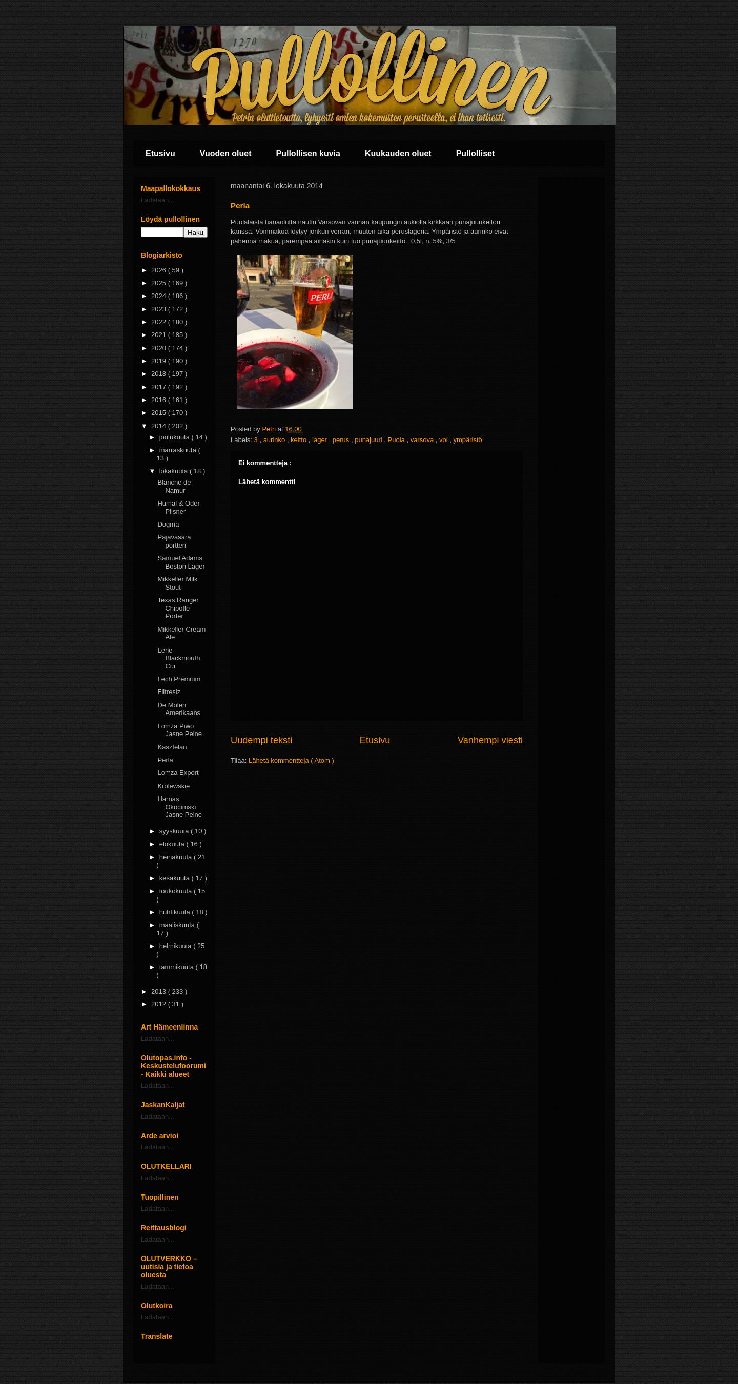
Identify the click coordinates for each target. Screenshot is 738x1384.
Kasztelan (172, 747)
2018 (159, 374)
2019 (159, 361)
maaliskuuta (178, 925)
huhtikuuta (175, 912)
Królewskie (173, 786)
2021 (159, 335)
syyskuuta (175, 831)
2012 (159, 1004)
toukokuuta (176, 891)
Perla (165, 760)
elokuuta (173, 844)
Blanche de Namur (174, 486)
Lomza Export (177, 773)
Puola (397, 440)
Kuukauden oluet (398, 153)
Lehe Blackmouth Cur (178, 658)
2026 (159, 270)
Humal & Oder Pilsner (178, 507)
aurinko (275, 440)
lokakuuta (174, 471)
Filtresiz (168, 692)
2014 (159, 426)
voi (444, 440)
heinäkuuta (176, 857)
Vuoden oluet (226, 153)
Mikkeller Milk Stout (177, 583)
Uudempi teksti (261, 740)
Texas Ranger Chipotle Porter (177, 608)
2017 (159, 387)
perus (342, 440)
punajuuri (369, 440)
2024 (159, 296)
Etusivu (160, 153)
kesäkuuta (175, 878)
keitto (300, 440)
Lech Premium (178, 679)
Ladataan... (157, 200)
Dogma (168, 524)
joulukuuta (175, 437)
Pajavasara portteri (174, 541)
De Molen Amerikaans (178, 709)
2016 (159, 400)
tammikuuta (177, 967)
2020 (159, 348)
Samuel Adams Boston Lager (180, 562)
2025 (159, 283)
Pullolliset (475, 153)
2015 (159, 412)
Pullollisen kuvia (308, 153)
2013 (159, 991)
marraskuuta (178, 450)
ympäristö (467, 440)
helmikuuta (176, 946)
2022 (159, 322)
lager (320, 440)
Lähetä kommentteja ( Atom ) (291, 760)
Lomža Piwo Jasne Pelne (179, 730)
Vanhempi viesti (490, 740)
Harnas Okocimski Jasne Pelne (179, 807)
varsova (423, 440)
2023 (159, 309)
